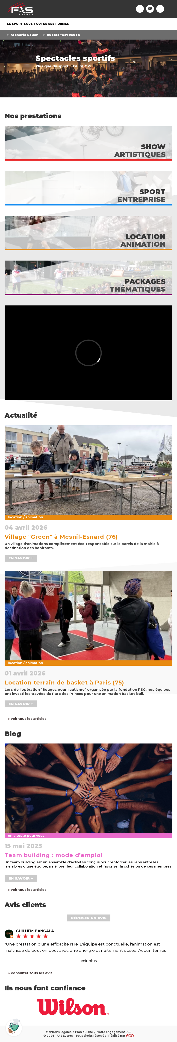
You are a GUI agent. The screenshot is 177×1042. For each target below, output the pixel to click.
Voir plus (89, 961)
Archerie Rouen (24, 35)
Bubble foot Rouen (63, 35)
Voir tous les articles (28, 719)
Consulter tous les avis (32, 973)
